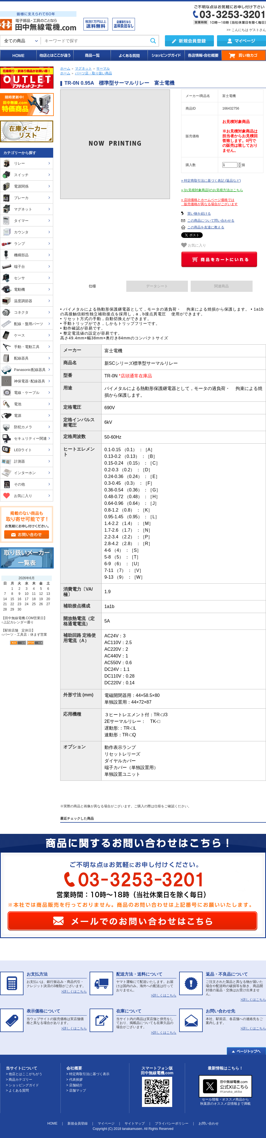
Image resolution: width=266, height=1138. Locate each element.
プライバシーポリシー (171, 1123)
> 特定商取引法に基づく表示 (87, 1074)
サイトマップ (135, 1123)
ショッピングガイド (165, 55)
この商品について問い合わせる (210, 221)
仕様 (92, 286)
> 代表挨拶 (74, 1080)
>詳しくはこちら (74, 991)
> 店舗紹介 (74, 1085)
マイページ (106, 1123)
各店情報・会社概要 (202, 55)
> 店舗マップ (76, 1090)
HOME (18, 55)
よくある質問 (128, 55)
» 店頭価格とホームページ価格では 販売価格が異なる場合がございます (209, 202)
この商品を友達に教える (205, 227)
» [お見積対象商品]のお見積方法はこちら (212, 190)
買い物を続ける (199, 214)
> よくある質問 (17, 1090)
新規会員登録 (77, 1123)
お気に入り (193, 245)
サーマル (103, 68)
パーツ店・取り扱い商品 (93, 73)
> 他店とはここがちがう (24, 1074)
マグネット (83, 68)
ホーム (65, 68)
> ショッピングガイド (22, 1085)
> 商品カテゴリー (19, 1080)
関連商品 (221, 286)
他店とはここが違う (54, 55)
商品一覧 (91, 55)
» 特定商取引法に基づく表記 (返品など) (211, 181)
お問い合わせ (209, 1123)
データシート (157, 286)
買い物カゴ (243, 55)
